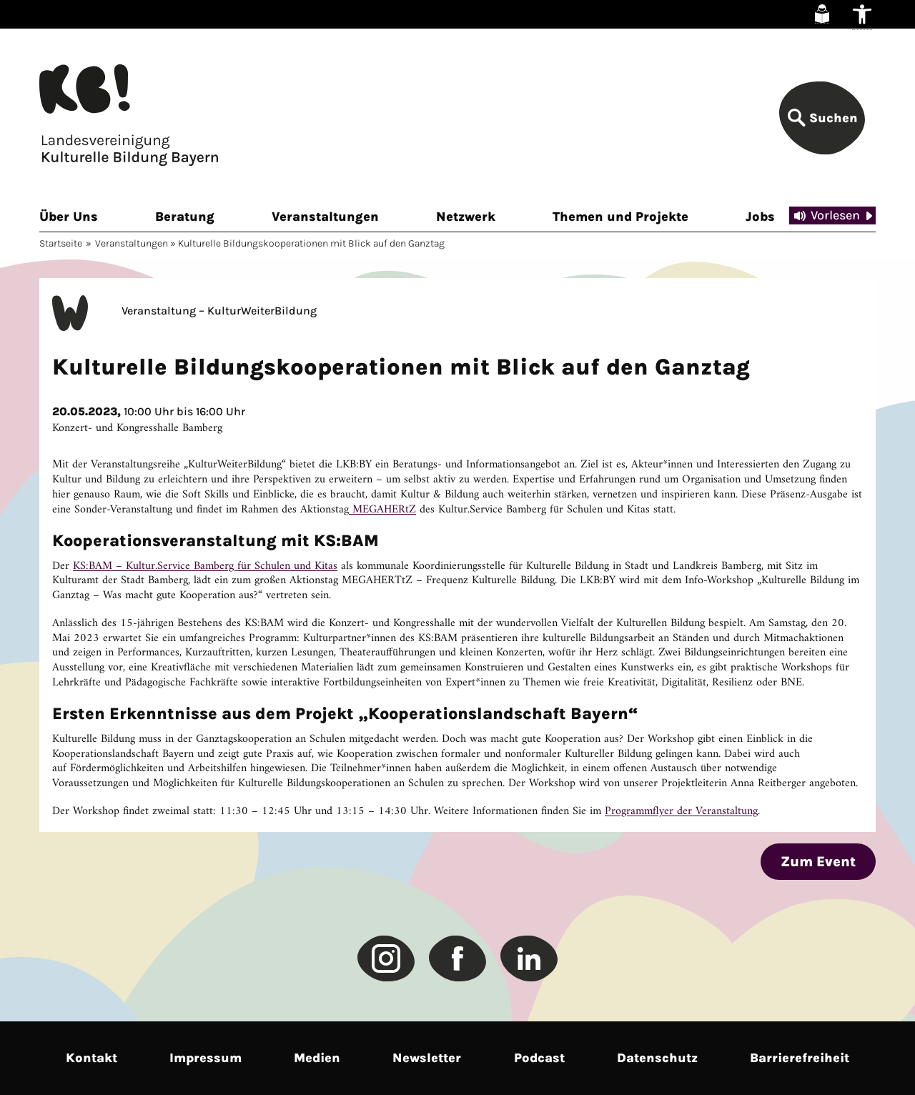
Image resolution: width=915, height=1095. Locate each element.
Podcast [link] (539, 1058)
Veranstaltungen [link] (325, 216)
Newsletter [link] (426, 1058)
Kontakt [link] (91, 1058)
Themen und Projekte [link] (620, 216)
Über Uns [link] (68, 216)
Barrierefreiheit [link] (799, 1058)
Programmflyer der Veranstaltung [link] (681, 811)
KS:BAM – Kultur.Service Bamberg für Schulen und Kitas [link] (205, 566)
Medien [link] (317, 1058)
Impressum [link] (205, 1058)
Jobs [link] (760, 216)
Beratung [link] (184, 216)
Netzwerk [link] (465, 216)
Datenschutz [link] (657, 1058)
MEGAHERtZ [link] (382, 510)
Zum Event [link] (818, 861)
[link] (822, 14)
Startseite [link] (60, 243)
